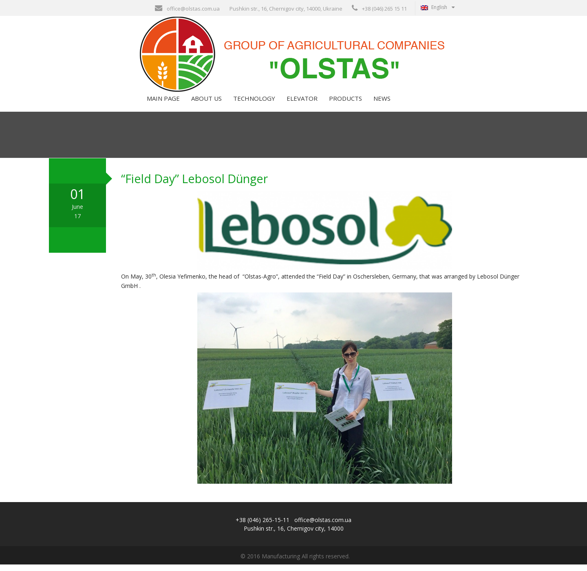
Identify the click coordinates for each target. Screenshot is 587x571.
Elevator (301, 105)
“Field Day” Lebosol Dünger (194, 185)
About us (206, 105)
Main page (162, 105)
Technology (253, 105)
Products (344, 105)
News (381, 105)
